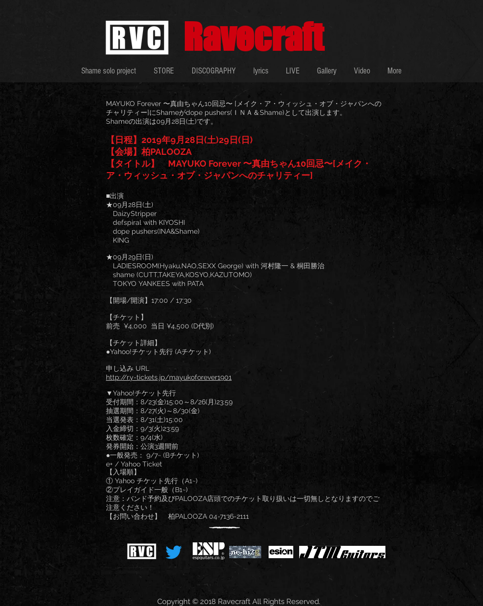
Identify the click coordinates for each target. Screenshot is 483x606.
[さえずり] (173, 552)
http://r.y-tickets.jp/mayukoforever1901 (169, 377)
